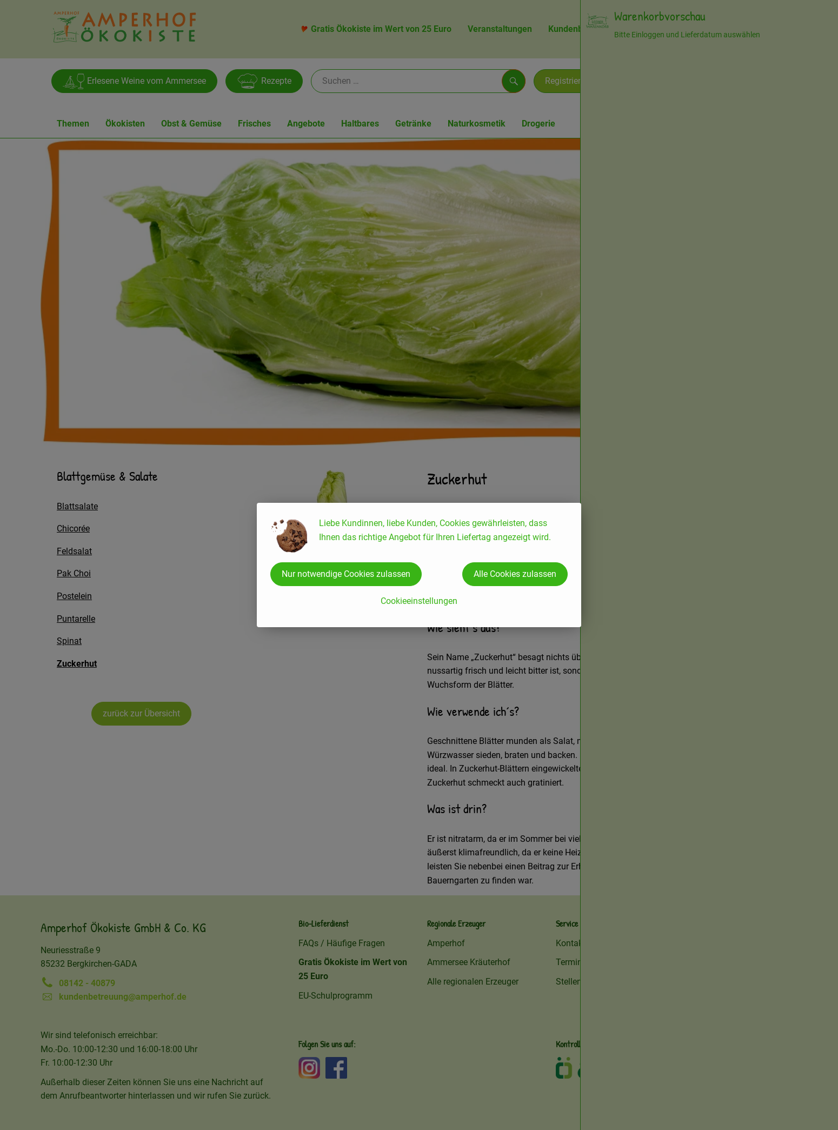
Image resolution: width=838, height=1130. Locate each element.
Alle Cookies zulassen (515, 574)
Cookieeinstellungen (419, 601)
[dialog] (419, 565)
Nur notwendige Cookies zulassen (346, 574)
